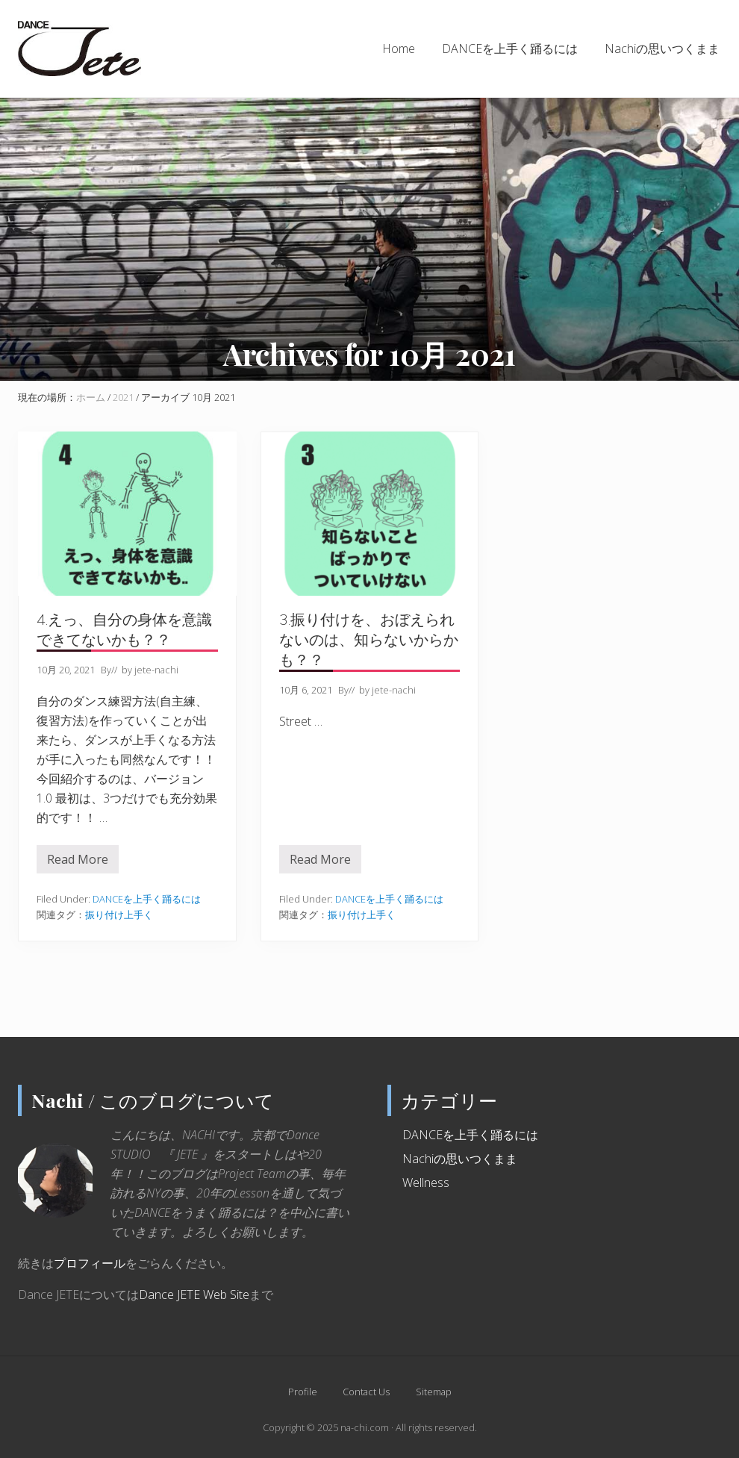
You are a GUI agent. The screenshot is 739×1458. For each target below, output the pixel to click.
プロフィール (89, 1263)
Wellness (425, 1182)
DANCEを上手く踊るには (147, 899)
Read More (77, 862)
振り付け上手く (119, 914)
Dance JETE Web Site (194, 1294)
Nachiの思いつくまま (459, 1158)
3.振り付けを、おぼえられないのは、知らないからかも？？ (368, 639)
